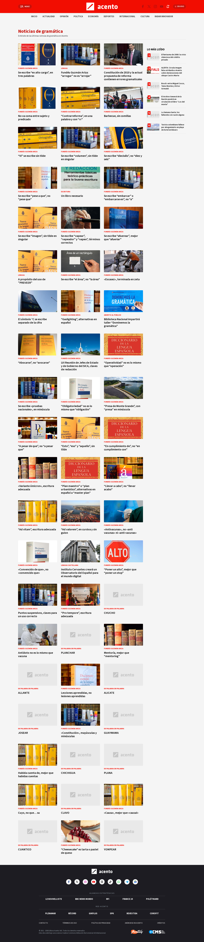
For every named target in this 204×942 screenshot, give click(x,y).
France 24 (128, 899)
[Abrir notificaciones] (167, 6)
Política (78, 16)
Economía (93, 16)
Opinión (64, 16)
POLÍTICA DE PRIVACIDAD (100, 923)
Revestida (132, 913)
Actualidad (49, 16)
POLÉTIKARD (152, 899)
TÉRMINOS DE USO (69, 923)
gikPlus (93, 913)
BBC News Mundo (84, 899)
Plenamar (50, 913)
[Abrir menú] (25, 6)
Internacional (127, 16)
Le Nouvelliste (54, 899)
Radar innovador (164, 16)
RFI (107, 899)
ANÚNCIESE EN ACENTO (134, 923)
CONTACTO (43, 923)
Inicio (34, 16)
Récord (72, 913)
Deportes (109, 16)
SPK (112, 913)
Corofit (154, 913)
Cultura (145, 16)
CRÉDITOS (161, 923)
